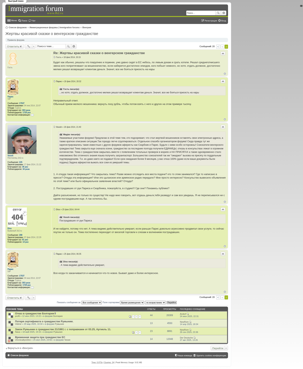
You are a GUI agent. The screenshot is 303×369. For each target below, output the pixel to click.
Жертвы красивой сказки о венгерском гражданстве (51, 33)
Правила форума (15, 40)
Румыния (59, 324)
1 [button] (222, 47)
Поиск (218, 13)
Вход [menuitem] (223, 21)
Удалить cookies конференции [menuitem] (211, 355)
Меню (14, 20)
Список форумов (18, 27)
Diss (10, 228)
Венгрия (87, 27)
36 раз (25, 167)
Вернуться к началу (225, 74)
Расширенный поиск (223, 13)
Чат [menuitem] (33, 21)
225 (20, 162)
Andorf (183, 314)
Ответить (13, 46)
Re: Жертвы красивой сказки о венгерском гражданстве (99, 53)
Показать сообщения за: (79, 302)
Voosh (10, 156)
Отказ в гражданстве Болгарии (34, 313)
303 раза (26, 110)
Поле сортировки (123, 302)
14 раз (26, 242)
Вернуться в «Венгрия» (20, 348)
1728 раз (27, 112)
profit (17, 316)
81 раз (25, 240)
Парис (11, 97)
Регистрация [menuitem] (211, 21)
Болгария (58, 316)
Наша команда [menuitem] (185, 355)
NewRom (184, 322)
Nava (17, 332)
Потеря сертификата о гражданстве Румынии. (44, 321)
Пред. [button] (218, 47)
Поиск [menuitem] (24, 21)
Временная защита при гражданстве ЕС (40, 337)
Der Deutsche (186, 338)
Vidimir (18, 324)
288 (20, 235)
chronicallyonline (23, 340)
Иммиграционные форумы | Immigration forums (55, 27)
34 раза (26, 169)
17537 (22, 103)
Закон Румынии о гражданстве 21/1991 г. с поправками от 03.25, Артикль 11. (63, 329)
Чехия (67, 340)
